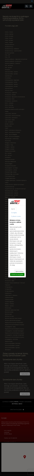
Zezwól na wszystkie (17, 274)
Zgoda (13, 209)
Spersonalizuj (19, 271)
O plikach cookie (16, 216)
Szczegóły (14, 213)
